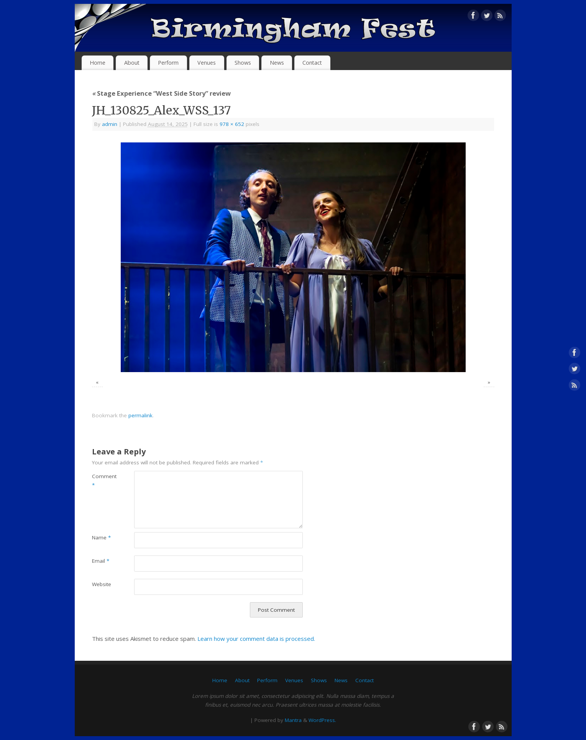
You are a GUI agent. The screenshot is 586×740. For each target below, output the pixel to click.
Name (101, 537)
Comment (102, 480)
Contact (312, 62)
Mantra (293, 720)
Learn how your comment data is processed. (256, 638)
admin (109, 124)
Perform (168, 62)
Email (100, 560)
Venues (206, 62)
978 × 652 (232, 124)
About (132, 62)
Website (101, 584)
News (277, 62)
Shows (243, 62)
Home (97, 62)
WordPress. (322, 720)
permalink (140, 415)
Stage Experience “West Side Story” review (161, 93)
